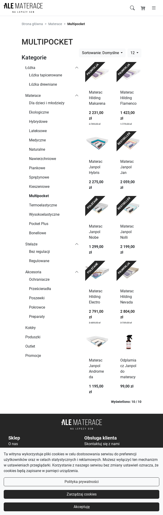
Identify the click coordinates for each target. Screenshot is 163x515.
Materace (55, 24)
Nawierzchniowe (42, 158)
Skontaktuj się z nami (102, 444)
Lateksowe (38, 131)
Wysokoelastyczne (44, 214)
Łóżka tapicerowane (45, 75)
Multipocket (39, 196)
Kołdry (30, 328)
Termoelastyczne (43, 205)
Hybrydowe (38, 121)
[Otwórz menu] (153, 8)
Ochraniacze (39, 279)
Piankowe (37, 168)
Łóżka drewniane (43, 84)
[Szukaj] (132, 8)
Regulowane (39, 261)
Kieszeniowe (39, 186)
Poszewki (37, 298)
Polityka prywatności (82, 481)
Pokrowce (37, 307)
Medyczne (37, 140)
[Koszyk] (143, 8)
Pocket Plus (38, 224)
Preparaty (37, 316)
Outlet (30, 346)
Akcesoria (33, 272)
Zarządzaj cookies (82, 494)
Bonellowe (37, 233)
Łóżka (30, 67)
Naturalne (37, 149)
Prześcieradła (40, 289)
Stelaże (31, 244)
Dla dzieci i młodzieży (47, 103)
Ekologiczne (39, 112)
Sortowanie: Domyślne (101, 53)
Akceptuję (82, 507)
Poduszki (32, 337)
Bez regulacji (39, 251)
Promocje (33, 355)
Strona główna (32, 24)
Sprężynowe (39, 177)
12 (133, 53)
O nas (13, 444)
